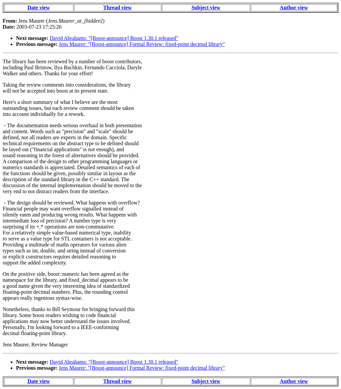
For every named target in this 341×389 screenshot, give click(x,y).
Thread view (117, 7)
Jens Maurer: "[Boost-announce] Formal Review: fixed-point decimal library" (142, 44)
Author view (294, 7)
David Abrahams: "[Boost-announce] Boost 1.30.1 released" (114, 38)
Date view (38, 7)
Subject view (205, 7)
